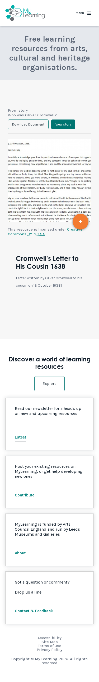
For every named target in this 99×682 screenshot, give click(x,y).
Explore (49, 383)
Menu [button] (83, 13)
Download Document (28, 124)
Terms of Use (49, 645)
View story (63, 124)
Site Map (49, 641)
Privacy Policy (49, 649)
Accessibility (49, 637)
